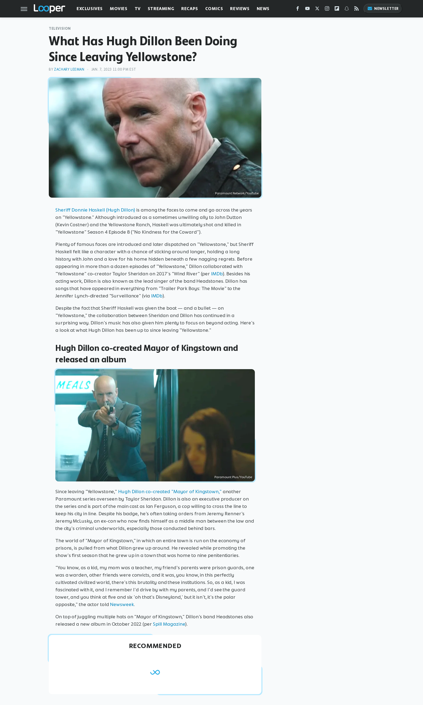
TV (138, 8)
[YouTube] (307, 9)
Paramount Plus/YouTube (233, 477)
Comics (214, 8)
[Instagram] (327, 9)
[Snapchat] (346, 9)
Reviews (239, 8)
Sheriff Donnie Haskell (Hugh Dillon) (95, 210)
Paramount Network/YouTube (237, 193)
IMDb (217, 273)
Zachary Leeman (69, 69)
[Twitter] (317, 9)
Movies (119, 8)
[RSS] (356, 9)
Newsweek (122, 604)
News (263, 8)
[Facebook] (297, 9)
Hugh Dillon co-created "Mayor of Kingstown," (170, 491)
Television (60, 28)
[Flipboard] (337, 9)
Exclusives (90, 8)
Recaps (189, 8)
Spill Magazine (169, 624)
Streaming (161, 8)
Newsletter (383, 8)
